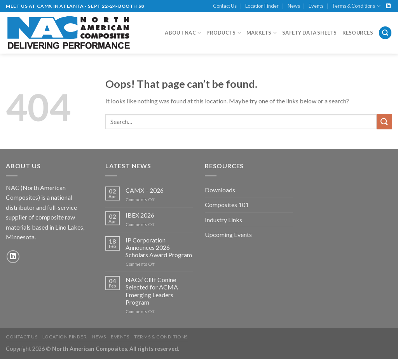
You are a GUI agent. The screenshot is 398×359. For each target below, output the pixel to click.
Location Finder (262, 6)
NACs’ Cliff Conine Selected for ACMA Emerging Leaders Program (152, 291)
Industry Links (223, 219)
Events (316, 6)
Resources (357, 33)
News (294, 6)
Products (223, 33)
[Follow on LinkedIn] (388, 6)
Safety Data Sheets (309, 33)
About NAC (183, 33)
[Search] (385, 32)
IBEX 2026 (140, 215)
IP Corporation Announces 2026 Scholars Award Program (159, 247)
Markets (261, 33)
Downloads (220, 189)
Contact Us (225, 6)
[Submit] (384, 121)
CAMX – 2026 (145, 190)
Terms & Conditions (356, 6)
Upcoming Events (228, 234)
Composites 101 (227, 204)
